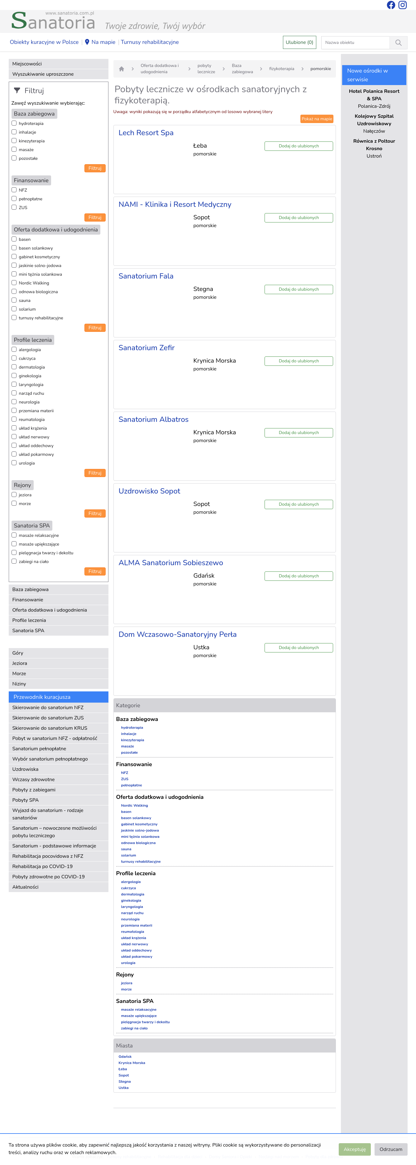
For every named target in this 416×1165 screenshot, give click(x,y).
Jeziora (19, 663)
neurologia (29, 402)
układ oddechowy (36, 446)
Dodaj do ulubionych (299, 146)
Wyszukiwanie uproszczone (43, 74)
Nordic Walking (34, 283)
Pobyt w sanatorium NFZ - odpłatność (54, 738)
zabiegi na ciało (34, 562)
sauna (25, 300)
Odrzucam (391, 1149)
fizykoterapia (281, 69)
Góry (17, 653)
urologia (27, 463)
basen (25, 239)
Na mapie (100, 42)
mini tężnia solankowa (40, 274)
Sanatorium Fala (146, 276)
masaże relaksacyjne (39, 535)
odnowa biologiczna (38, 292)
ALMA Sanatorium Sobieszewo (171, 563)
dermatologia (32, 367)
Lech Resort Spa (146, 133)
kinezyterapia (32, 141)
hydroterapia (31, 124)
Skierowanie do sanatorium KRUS (50, 728)
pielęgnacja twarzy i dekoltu (46, 553)
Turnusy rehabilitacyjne (150, 42)
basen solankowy (36, 248)
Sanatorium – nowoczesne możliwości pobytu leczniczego (54, 832)
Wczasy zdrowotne (33, 779)
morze (25, 504)
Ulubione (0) (299, 42)
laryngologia (31, 385)
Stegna (125, 1081)
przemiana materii (36, 411)
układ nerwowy (34, 437)
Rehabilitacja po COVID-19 (42, 866)
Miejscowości (27, 63)
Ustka (124, 1087)
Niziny (19, 683)
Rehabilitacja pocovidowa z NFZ (48, 856)
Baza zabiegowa (30, 589)
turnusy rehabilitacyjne (41, 318)
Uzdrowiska (25, 769)
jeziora (25, 495)
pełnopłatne (31, 199)
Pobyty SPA (25, 800)
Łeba (123, 1069)
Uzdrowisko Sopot (149, 491)
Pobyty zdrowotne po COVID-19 (48, 876)
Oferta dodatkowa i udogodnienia (49, 610)
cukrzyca (27, 358)
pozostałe (28, 158)
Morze (19, 673)
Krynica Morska (132, 1062)
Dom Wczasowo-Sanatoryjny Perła (178, 634)
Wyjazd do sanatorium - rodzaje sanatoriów (48, 814)
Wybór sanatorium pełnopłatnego (50, 759)
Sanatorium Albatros (154, 419)
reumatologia (32, 420)
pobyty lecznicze (206, 69)
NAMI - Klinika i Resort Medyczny (175, 204)
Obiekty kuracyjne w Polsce (44, 42)
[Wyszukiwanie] (399, 42)
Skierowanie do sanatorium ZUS (48, 717)
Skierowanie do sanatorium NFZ (48, 707)
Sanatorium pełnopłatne (39, 748)
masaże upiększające (39, 544)
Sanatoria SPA (28, 630)
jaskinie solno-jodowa (40, 266)
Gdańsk (125, 1056)
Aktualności (25, 887)
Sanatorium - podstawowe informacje (54, 846)
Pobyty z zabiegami (33, 789)
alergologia (30, 350)
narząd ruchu (31, 393)
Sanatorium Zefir (147, 348)
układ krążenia (33, 428)
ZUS (23, 208)
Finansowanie (27, 599)
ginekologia (30, 376)
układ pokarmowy (36, 454)
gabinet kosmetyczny (39, 257)
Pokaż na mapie (317, 119)
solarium (27, 309)
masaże (26, 150)
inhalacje (27, 132)
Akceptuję (355, 1149)
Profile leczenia (29, 620)
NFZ (23, 190)
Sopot (124, 1075)
